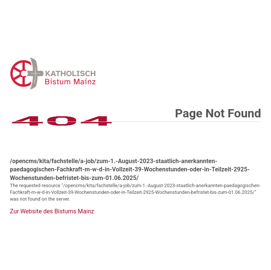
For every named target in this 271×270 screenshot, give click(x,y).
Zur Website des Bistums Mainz (52, 211)
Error (92, 73)
